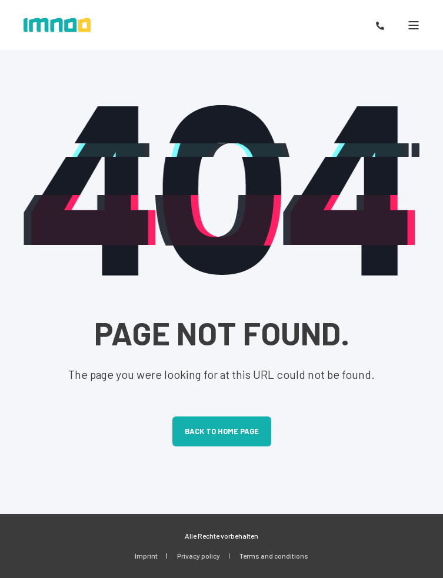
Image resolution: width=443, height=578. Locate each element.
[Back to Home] (57, 25)
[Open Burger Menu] (413, 25)
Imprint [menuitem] (146, 556)
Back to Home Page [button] (222, 431)
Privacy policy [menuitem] (198, 556)
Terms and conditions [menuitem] (273, 556)
